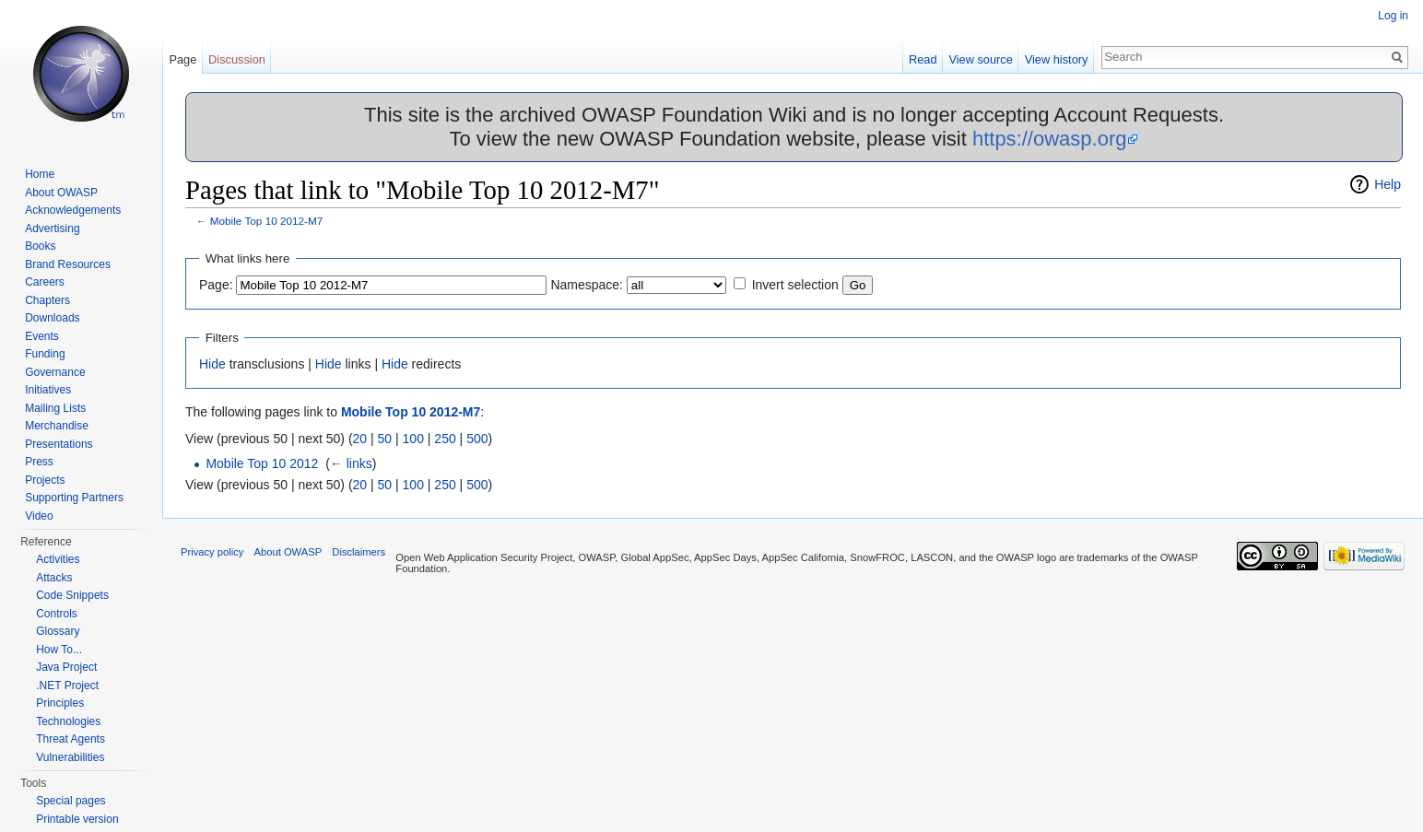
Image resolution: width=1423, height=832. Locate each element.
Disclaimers (358, 551)
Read (923, 59)
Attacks (54, 577)
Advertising (52, 228)
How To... (59, 649)
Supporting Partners (74, 497)
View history (1056, 59)
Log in (1393, 15)
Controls (56, 613)
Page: (216, 284)
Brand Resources (68, 264)
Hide (212, 364)
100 (413, 438)
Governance (55, 372)
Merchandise (56, 425)
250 (444, 438)
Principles (60, 703)
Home (39, 174)
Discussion (236, 59)
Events (42, 336)
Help (1387, 184)
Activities (57, 559)
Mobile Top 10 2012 (262, 463)
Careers (45, 281)
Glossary (57, 631)
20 (360, 438)
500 (477, 438)
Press (39, 461)
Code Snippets (72, 595)
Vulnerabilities (70, 757)
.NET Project (67, 685)
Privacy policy (212, 551)
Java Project (66, 667)
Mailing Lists (55, 408)
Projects (45, 480)
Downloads (52, 317)
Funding (45, 353)
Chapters (47, 300)
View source (980, 59)
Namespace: (586, 284)
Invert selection (795, 284)
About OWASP (61, 192)
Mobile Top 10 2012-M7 (266, 221)
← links (351, 463)
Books (40, 246)
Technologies (68, 721)
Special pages (70, 800)
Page (182, 59)
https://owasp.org (1049, 138)
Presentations (58, 444)
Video (39, 516)
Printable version (77, 819)
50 (385, 438)
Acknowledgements (73, 210)
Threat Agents (70, 738)
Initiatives (48, 389)
